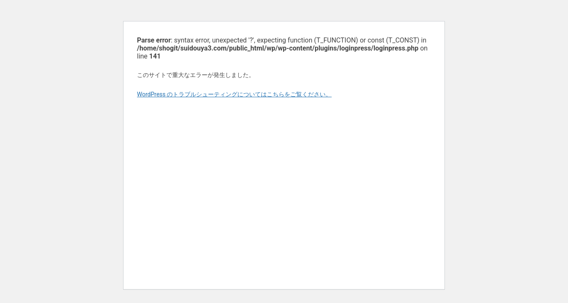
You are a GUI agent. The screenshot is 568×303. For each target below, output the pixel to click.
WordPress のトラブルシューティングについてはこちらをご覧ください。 (234, 94)
